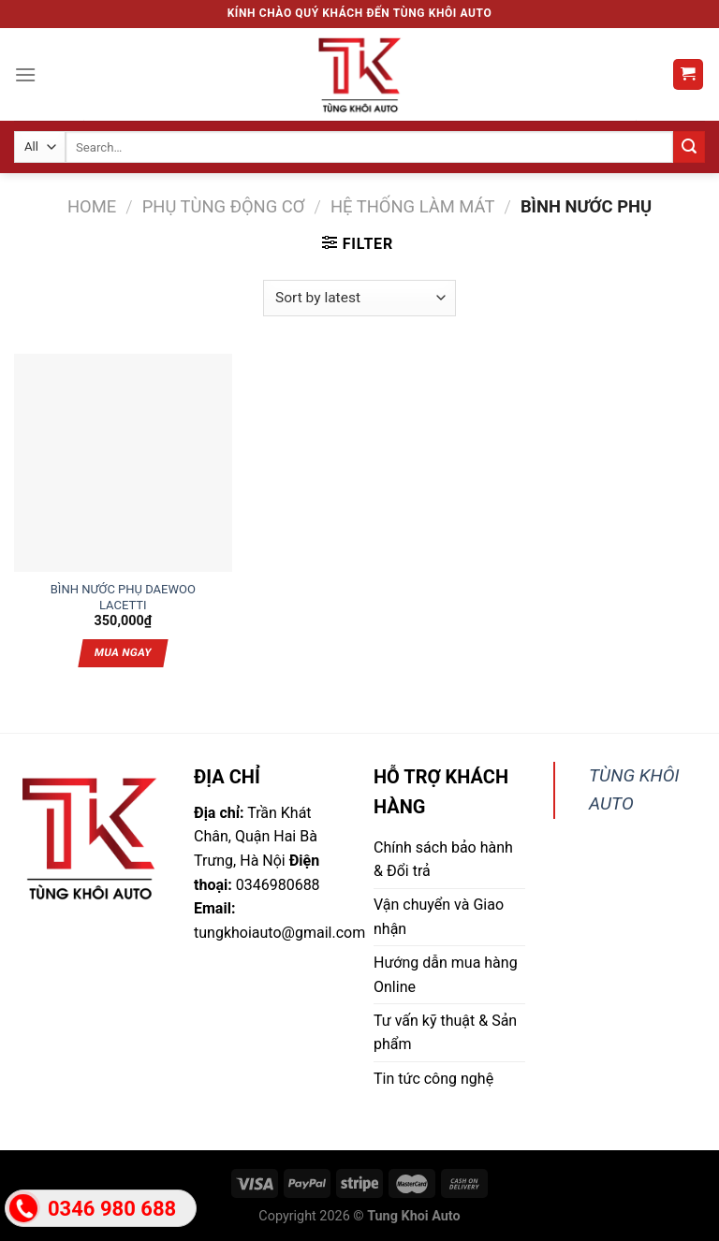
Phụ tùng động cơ (223, 206)
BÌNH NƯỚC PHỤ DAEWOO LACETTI (123, 590)
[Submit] (689, 147)
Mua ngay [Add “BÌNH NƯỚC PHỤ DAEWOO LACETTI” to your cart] (123, 652)
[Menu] (25, 74)
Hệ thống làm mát (412, 206)
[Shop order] (359, 298)
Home (91, 206)
